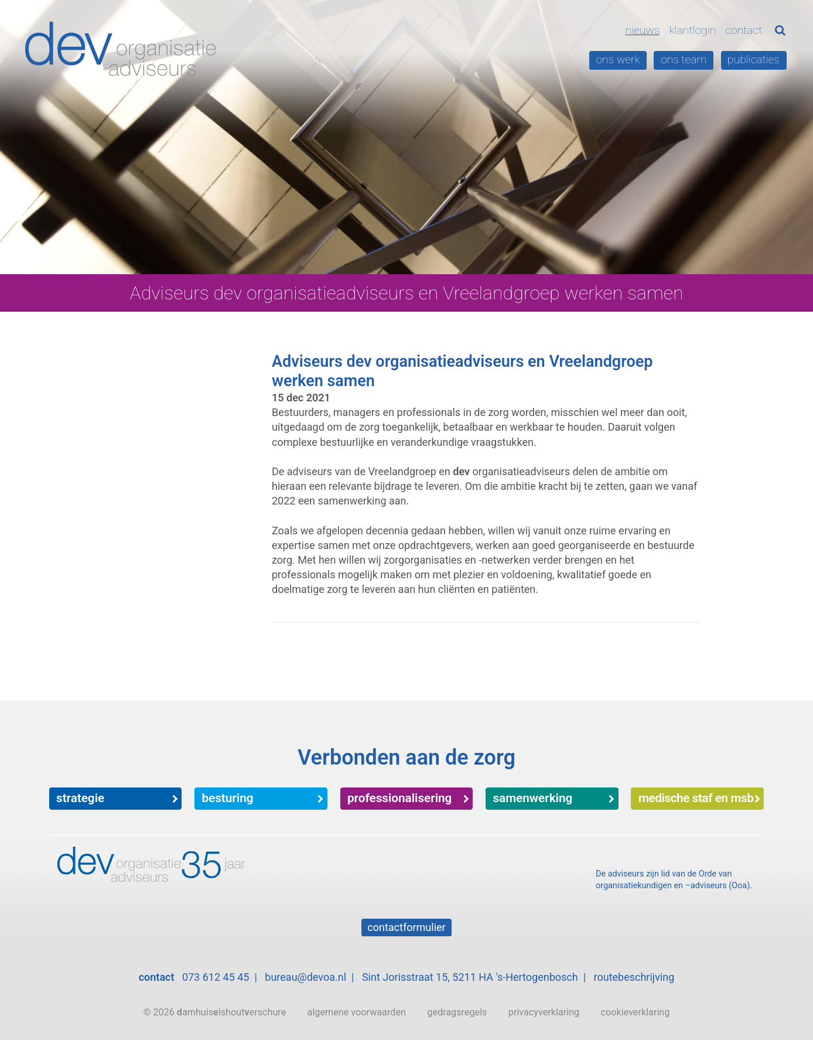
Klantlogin (692, 30)
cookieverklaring (635, 1012)
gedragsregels (457, 1012)
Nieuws (642, 30)
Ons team (684, 59)
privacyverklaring (543, 1012)
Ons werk (618, 59)
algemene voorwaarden (357, 1012)
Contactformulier (406, 927)
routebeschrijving (634, 977)
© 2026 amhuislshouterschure (215, 1012)
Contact (743, 30)
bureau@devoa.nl (305, 977)
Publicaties (753, 59)
